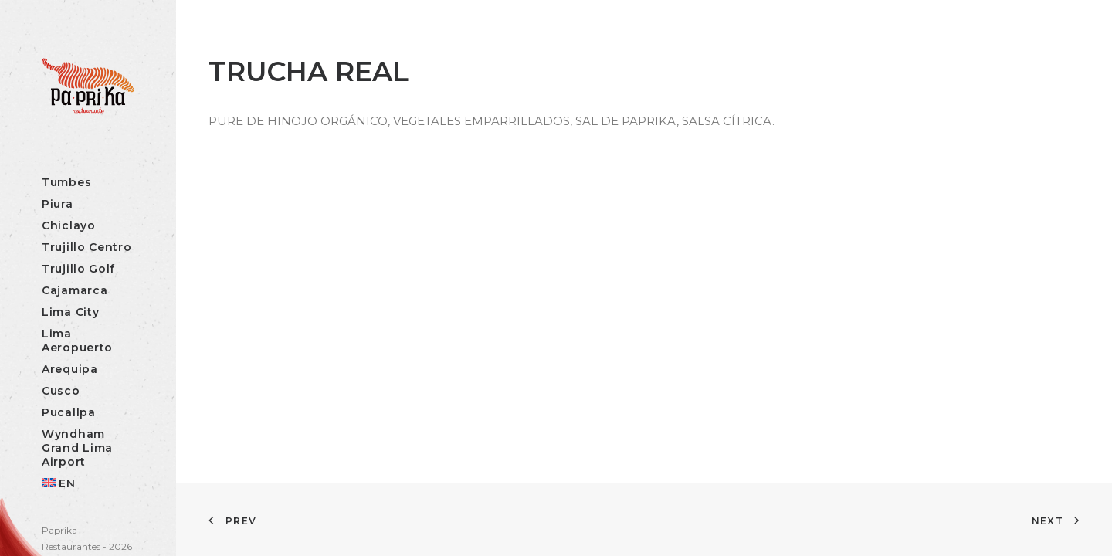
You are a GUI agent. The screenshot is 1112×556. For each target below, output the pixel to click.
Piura (57, 204)
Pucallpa (69, 412)
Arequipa (70, 369)
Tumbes (66, 182)
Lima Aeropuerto (77, 340)
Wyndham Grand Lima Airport (77, 448)
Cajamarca (74, 290)
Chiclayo (69, 225)
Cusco (61, 391)
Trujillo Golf (78, 269)
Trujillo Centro (87, 247)
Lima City (70, 312)
